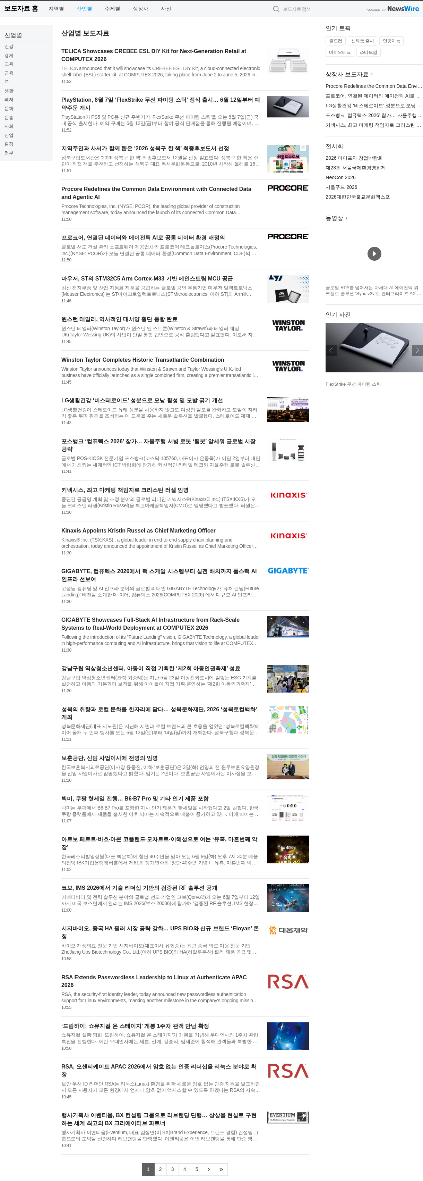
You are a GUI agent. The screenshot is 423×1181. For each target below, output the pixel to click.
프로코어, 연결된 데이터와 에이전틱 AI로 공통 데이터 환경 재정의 (143, 238)
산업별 (84, 8)
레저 (9, 99)
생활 (9, 90)
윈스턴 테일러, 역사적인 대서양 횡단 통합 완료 (119, 319)
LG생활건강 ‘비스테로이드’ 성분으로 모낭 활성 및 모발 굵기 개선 (142, 400)
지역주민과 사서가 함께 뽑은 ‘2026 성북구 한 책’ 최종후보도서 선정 (145, 148)
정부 (9, 153)
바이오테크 (340, 52)
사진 (166, 8)
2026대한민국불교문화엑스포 (358, 197)
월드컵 (335, 40)
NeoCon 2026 (340, 177)
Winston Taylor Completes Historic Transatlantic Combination (142, 360)
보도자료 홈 (21, 8)
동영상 (334, 218)
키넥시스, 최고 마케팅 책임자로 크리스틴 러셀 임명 (125, 490)
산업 (9, 135)
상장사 (140, 8)
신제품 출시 (362, 40)
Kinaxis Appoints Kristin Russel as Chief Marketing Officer (138, 531)
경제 (9, 55)
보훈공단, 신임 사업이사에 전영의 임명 (109, 758)
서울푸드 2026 (341, 187)
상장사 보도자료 (347, 74)
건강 (9, 46)
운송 (9, 117)
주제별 (112, 8)
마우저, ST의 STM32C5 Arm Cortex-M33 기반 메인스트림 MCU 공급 (147, 279)
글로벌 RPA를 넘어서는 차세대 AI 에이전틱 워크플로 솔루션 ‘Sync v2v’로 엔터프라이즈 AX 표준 (373, 293)
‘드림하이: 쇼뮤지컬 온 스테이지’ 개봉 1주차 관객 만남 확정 (135, 1026)
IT (7, 81)
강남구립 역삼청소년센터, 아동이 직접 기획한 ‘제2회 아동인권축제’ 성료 (150, 668)
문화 (9, 108)
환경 (9, 143)
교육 (9, 64)
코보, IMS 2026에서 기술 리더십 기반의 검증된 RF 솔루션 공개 (139, 888)
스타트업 (368, 52)
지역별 (56, 8)
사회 (9, 126)
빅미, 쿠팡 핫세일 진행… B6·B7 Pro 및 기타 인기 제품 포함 (135, 799)
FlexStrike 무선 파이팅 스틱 (353, 384)
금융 (9, 73)
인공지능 (391, 40)
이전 (331, 350)
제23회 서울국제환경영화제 (356, 167)
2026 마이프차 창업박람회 (354, 158)
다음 (417, 350)
